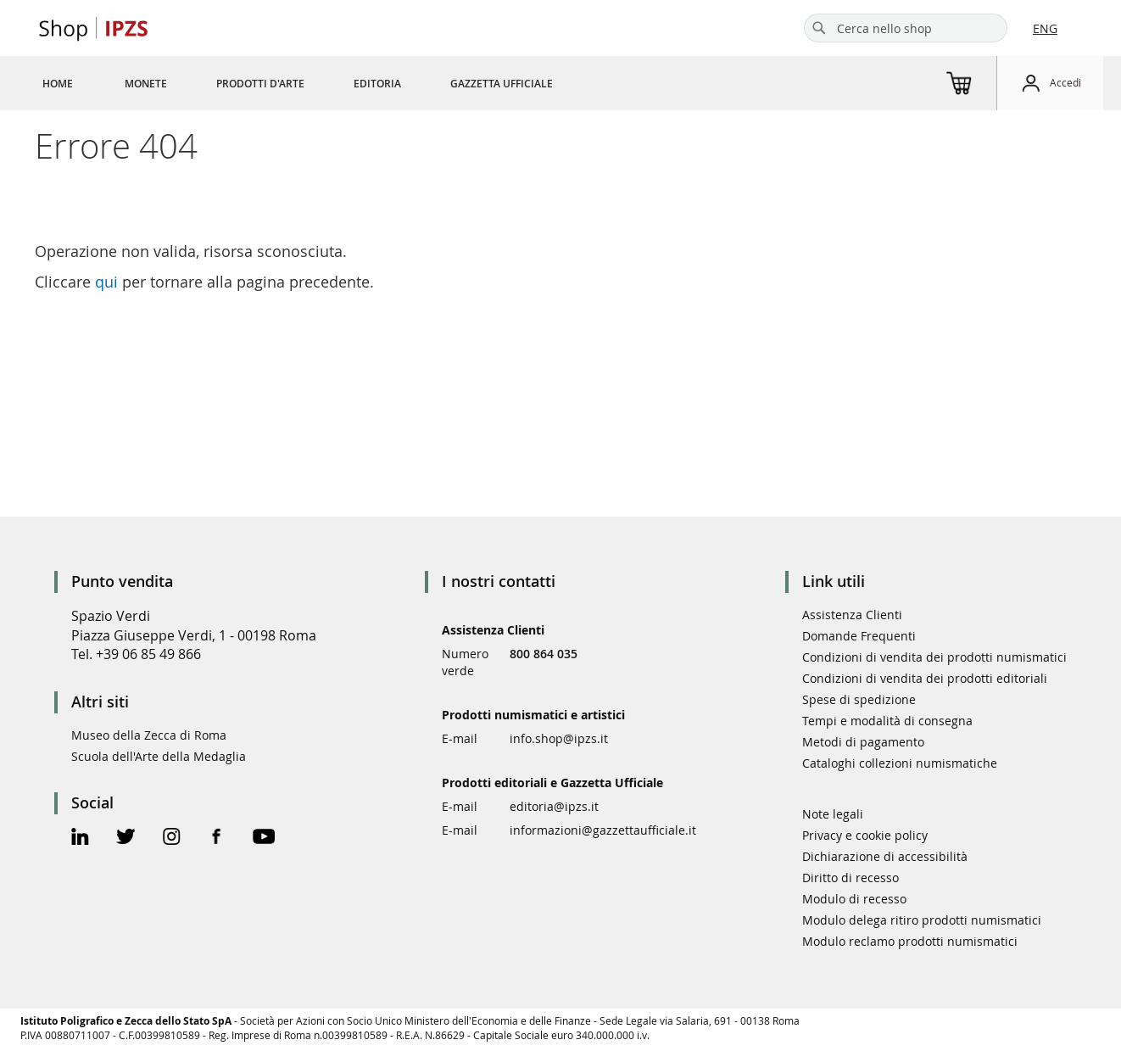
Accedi (1065, 82)
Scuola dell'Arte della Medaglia (158, 756)
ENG (1045, 28)
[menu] (318, 83)
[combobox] (905, 28)
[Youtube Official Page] (264, 838)
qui (106, 281)
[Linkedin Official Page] (80, 838)
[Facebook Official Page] (217, 838)
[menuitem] (57, 83)
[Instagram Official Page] (172, 838)
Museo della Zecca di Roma (148, 735)
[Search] (819, 28)
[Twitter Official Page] (126, 838)
